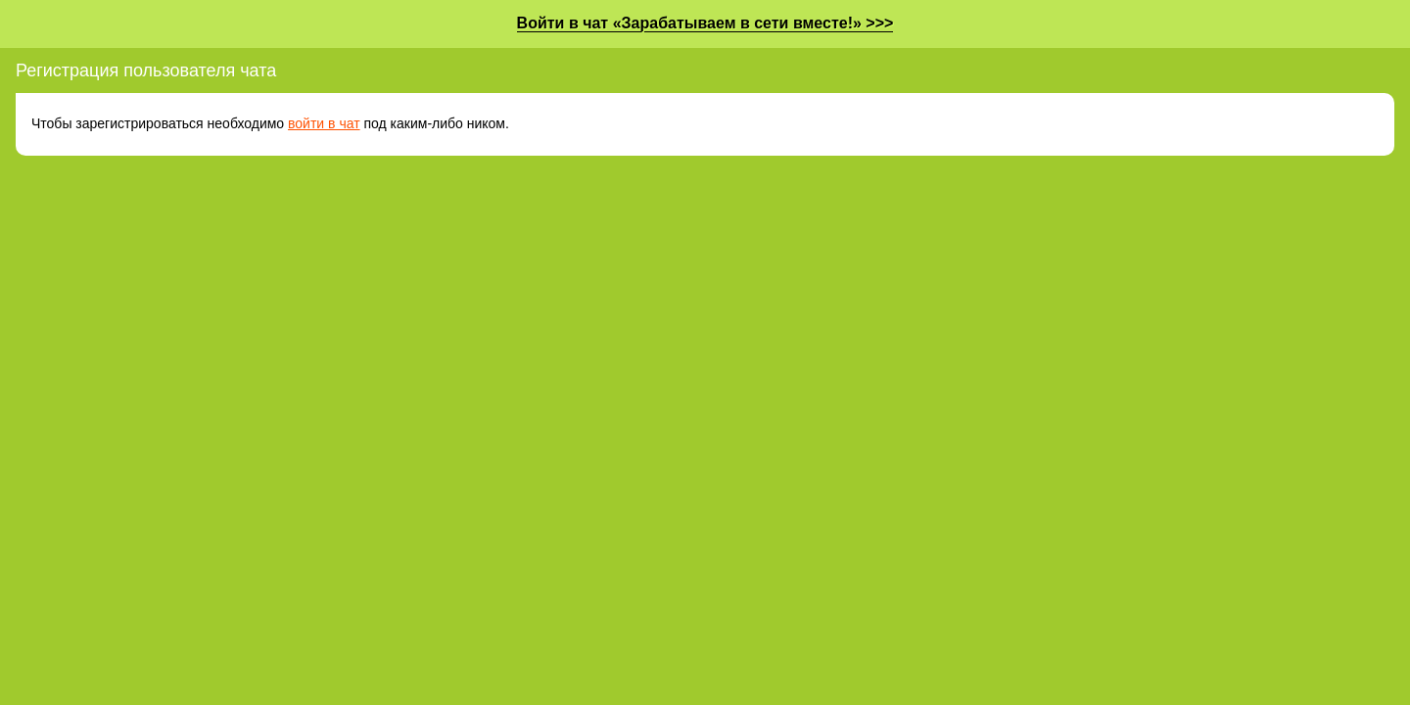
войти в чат (324, 123)
